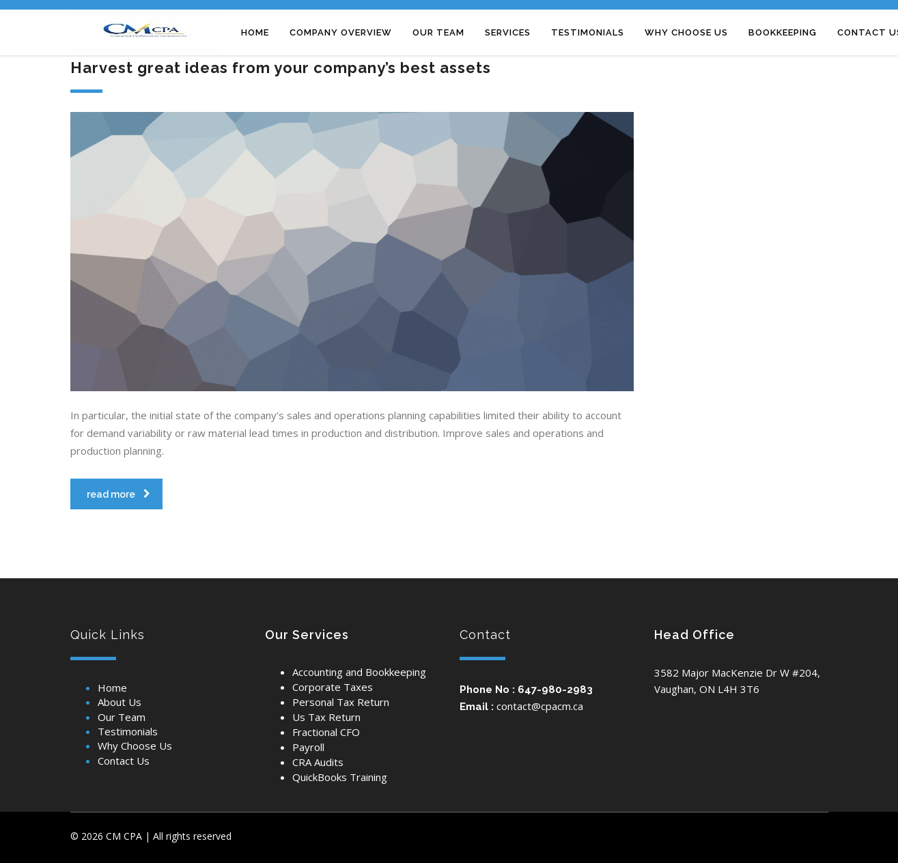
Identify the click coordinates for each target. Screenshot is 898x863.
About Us (119, 702)
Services (508, 32)
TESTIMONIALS (587, 32)
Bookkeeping (782, 32)
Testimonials (128, 731)
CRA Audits (317, 762)
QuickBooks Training (339, 777)
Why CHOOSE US (686, 32)
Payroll (308, 747)
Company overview (341, 32)
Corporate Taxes (332, 687)
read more (118, 494)
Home (255, 32)
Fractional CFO (326, 732)
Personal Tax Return (340, 702)
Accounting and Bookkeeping (359, 672)
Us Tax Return (326, 717)
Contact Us (124, 760)
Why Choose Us (135, 745)
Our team (438, 32)
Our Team (121, 717)
